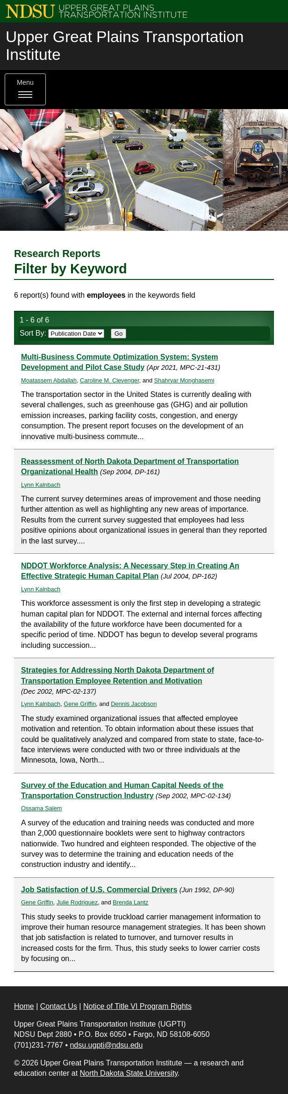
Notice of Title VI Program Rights (137, 1006)
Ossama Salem (41, 808)
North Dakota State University (129, 1073)
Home (24, 1006)
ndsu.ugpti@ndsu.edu (106, 1045)
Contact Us (58, 1006)
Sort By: (62, 333)
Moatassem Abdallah (49, 380)
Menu (25, 89)
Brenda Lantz (130, 902)
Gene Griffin (80, 703)
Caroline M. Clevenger (109, 380)
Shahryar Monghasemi (184, 380)
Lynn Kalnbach (40, 484)
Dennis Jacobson (134, 703)
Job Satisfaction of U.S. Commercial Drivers (99, 890)
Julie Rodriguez (77, 902)
